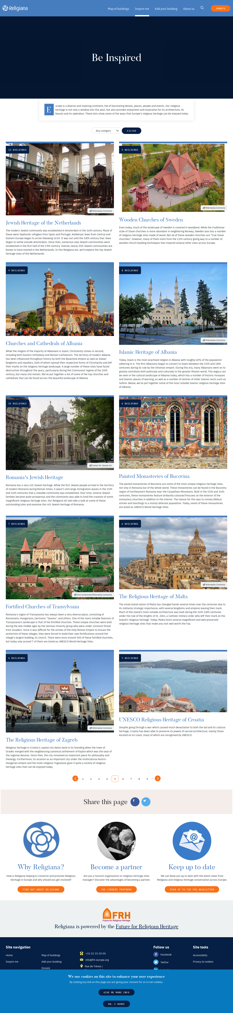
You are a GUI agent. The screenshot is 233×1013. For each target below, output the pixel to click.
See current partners (116, 889)
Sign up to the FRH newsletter (191, 889)
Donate (220, 8)
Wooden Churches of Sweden (149, 220)
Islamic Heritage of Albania (147, 352)
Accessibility (200, 955)
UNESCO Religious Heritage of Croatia (160, 719)
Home (9, 955)
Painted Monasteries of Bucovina (153, 476)
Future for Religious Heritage (146, 927)
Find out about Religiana (41, 889)
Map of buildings (119, 8)
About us (188, 8)
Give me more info (116, 992)
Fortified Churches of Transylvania (42, 606)
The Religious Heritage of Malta (152, 596)
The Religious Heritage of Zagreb (40, 740)
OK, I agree (117, 1003)
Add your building (166, 8)
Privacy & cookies (203, 961)
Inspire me (142, 8)
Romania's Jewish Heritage (34, 477)
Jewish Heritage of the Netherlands (42, 223)
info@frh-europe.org (97, 960)
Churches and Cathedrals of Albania (43, 343)
